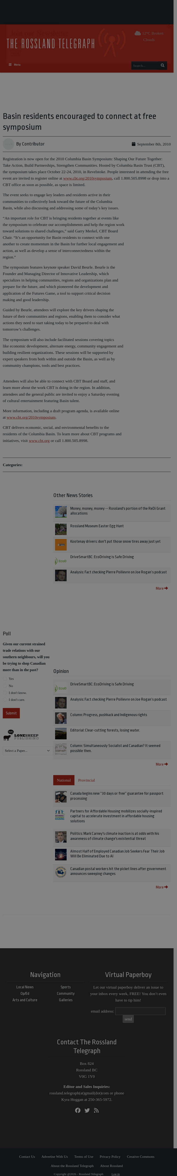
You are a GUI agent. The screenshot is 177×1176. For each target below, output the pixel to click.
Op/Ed (26, 988)
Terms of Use (85, 1152)
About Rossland (113, 1161)
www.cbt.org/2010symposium (87, 178)
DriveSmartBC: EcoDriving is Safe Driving (103, 557)
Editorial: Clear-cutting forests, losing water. (106, 730)
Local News (26, 982)
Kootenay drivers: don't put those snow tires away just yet (116, 541)
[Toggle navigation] (16, 64)
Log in (117, 1169)
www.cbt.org (39, 440)
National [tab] (65, 780)
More (165, 588)
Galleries (67, 995)
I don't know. (18, 693)
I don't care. (17, 700)
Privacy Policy (111, 1152)
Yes (11, 679)
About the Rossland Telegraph (74, 1161)
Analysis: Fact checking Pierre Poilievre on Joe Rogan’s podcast (119, 572)
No (11, 686)
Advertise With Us (56, 1152)
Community (67, 988)
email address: (104, 1006)
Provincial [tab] (87, 780)
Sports (67, 982)
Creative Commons (142, 1152)
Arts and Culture (26, 995)
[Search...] (146, 65)
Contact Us (29, 1152)
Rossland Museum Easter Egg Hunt (98, 526)
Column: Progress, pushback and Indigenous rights (109, 715)
